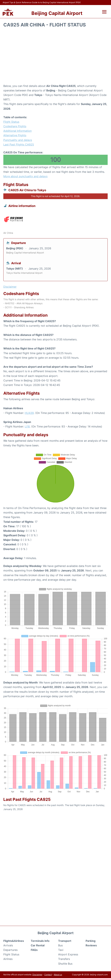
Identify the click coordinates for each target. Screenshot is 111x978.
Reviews (91, 945)
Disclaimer (37, 974)
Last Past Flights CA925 (18, 144)
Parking (90, 941)
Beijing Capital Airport (56, 13)
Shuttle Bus (65, 963)
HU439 (29, 413)
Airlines (8, 959)
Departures (10, 950)
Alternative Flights (14, 135)
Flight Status (11, 121)
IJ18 (27, 426)
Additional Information (17, 130)
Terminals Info (40, 941)
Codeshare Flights (14, 126)
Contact (48, 974)
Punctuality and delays (17, 140)
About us (58, 974)
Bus (60, 945)
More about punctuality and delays (25, 176)
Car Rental (37, 945)
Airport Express (68, 954)
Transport (64, 941)
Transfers (64, 959)
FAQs (34, 950)
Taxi (60, 950)
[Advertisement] (55, 56)
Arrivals (8, 945)
